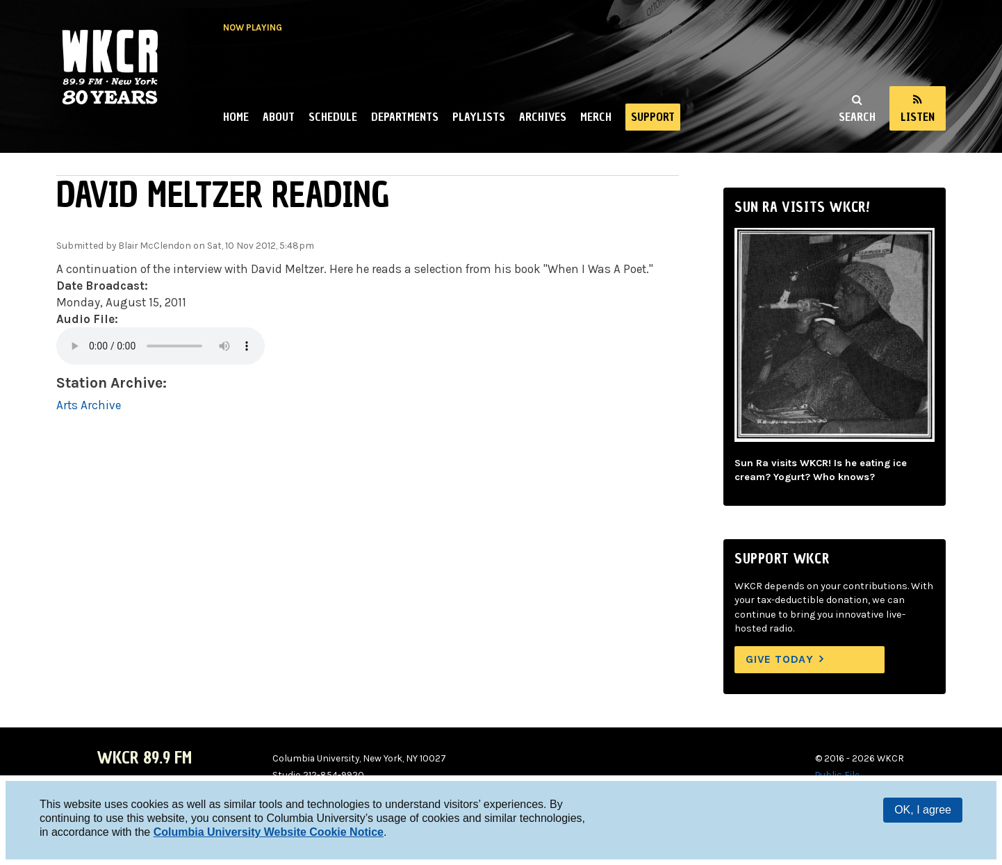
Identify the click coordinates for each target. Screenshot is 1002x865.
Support (653, 116)
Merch (595, 116)
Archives (542, 116)
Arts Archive (88, 405)
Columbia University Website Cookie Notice (269, 832)
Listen (918, 116)
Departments (404, 116)
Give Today (780, 659)
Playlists (478, 116)
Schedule (333, 116)
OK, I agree (922, 810)
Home (236, 116)
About (279, 116)
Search (857, 116)
